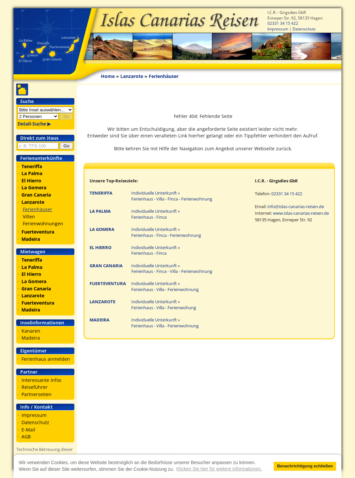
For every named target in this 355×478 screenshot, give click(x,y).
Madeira (30, 338)
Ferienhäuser (37, 209)
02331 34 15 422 (282, 23)
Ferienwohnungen (43, 223)
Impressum (277, 28)
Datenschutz (304, 28)
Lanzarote (131, 76)
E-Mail (28, 429)
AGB (26, 436)
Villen (29, 216)
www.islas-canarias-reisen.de (301, 213)
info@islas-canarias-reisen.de (295, 206)
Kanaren (30, 331)
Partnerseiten (36, 394)
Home (108, 76)
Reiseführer (34, 387)
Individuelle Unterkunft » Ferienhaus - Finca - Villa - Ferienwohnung (171, 269)
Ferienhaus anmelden (45, 359)
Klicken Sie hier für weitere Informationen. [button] (219, 468)
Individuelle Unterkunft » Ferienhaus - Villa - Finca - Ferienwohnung (171, 196)
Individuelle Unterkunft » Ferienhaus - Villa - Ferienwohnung (165, 286)
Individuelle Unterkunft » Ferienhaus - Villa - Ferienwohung (163, 305)
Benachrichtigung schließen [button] (305, 466)
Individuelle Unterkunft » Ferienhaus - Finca (155, 214)
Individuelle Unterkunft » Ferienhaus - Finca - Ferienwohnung (166, 232)
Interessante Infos (41, 380)
